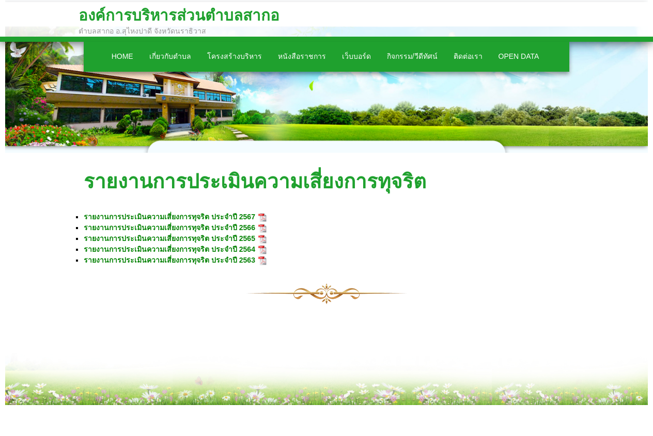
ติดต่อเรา (468, 56)
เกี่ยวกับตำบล (170, 56)
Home (122, 56)
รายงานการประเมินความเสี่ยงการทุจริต (255, 181)
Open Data (519, 56)
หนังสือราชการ (302, 56)
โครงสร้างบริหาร (234, 56)
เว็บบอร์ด (356, 56)
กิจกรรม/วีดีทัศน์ (412, 56)
